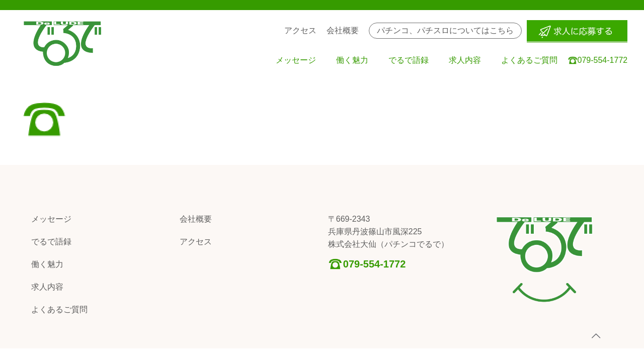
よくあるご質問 (59, 309)
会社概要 (196, 219)
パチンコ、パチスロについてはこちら (445, 30)
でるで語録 (51, 241)
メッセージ (51, 219)
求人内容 (47, 287)
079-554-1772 (374, 263)
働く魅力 (47, 264)
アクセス (196, 241)
